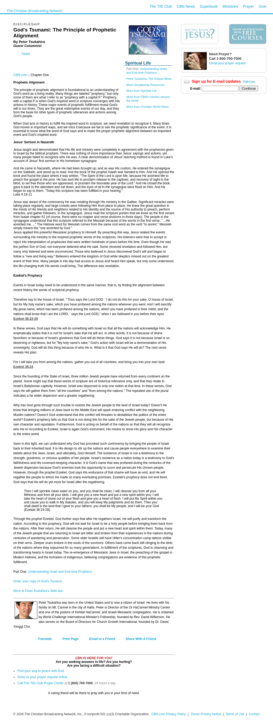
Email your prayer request (227, 63)
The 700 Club (161, 6)
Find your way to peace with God (40, 671)
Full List (249, 81)
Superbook (209, 6)
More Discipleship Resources (145, 84)
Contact (254, 714)
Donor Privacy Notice (206, 714)
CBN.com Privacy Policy (168, 714)
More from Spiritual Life (141, 90)
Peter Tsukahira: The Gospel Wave (149, 78)
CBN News (186, 6)
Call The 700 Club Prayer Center (40, 683)
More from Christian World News (147, 106)
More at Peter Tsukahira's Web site (38, 591)
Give (262, 6)
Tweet (25, 54)
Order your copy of (37, 581)
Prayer (248, 6)
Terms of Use (235, 714)
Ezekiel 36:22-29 (25, 319)
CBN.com (20, 75)
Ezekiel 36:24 (23, 367)
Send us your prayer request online (42, 677)
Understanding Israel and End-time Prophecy (60, 572)
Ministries (230, 6)
